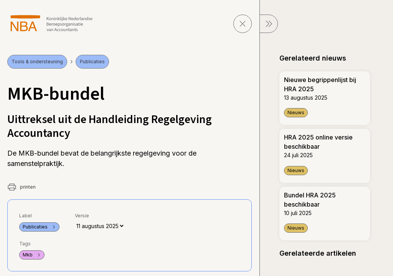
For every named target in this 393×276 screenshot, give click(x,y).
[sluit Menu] (268, 24)
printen (21, 187)
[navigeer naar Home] (52, 23)
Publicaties (92, 61)
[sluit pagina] (242, 24)
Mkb (32, 255)
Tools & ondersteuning (37, 61)
